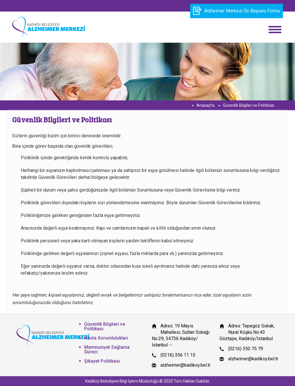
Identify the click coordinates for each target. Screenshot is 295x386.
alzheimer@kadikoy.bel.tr (185, 365)
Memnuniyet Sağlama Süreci (107, 349)
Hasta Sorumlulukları (106, 338)
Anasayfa (205, 105)
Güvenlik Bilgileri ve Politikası (248, 105)
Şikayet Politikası (102, 361)
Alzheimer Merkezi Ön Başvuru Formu (236, 11)
